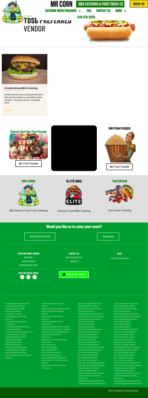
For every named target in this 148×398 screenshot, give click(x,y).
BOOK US (74, 261)
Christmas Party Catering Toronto (91, 373)
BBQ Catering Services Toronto (89, 319)
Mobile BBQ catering (13, 311)
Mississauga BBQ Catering (15, 309)
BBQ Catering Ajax (48, 345)
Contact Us (103, 11)
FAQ (89, 11)
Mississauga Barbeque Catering (17, 303)
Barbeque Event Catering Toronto (54, 340)
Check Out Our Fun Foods (28, 132)
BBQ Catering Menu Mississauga (90, 303)
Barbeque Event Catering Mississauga (51, 336)
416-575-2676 (86, 17)
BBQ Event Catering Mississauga (90, 329)
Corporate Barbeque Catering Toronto (53, 305)
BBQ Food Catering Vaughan (88, 337)
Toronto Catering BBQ (13, 345)
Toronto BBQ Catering (119, 265)
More (121, 11)
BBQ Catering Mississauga (119, 270)
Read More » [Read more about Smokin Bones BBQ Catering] (8, 110)
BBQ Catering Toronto (119, 262)
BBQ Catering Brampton (50, 350)
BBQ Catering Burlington (51, 352)
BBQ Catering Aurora (49, 347)
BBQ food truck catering (87, 340)
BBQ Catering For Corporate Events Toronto (55, 361)
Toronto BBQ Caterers (13, 340)
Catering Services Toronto (88, 370)
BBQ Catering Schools (86, 311)
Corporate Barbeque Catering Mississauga (89, 377)
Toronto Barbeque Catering (15, 337)
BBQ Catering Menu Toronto (88, 306)
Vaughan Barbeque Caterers (16, 350)
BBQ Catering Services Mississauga (91, 316)
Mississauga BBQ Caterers (15, 306)
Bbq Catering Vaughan (86, 327)
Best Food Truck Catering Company (91, 363)
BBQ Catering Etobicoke (119, 267)
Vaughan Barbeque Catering (16, 352)
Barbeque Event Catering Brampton (55, 332)
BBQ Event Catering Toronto (88, 332)
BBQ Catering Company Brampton (54, 358)
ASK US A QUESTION (74, 257)
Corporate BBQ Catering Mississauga (92, 383)
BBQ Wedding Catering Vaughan (89, 350)
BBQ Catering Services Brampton (90, 314)
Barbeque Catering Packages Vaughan (53, 312)
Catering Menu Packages (63, 11)
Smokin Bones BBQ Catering (21, 88)
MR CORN (28, 181)
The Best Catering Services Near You (19, 332)
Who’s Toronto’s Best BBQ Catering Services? (18, 356)
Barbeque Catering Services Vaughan (56, 329)
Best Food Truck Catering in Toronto (91, 365)
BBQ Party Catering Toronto (88, 345)
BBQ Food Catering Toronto (88, 334)
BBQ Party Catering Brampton (89, 342)
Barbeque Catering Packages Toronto (56, 309)
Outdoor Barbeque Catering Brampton (15, 318)
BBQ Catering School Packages (89, 309)
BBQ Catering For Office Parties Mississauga (54, 366)
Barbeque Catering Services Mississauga (52, 323)
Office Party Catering (13, 314)
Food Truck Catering (119, 258)
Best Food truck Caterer (87, 360)
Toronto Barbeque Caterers (16, 334)
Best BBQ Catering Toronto (88, 355)
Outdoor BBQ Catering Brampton (17, 327)
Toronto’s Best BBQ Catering (16, 347)
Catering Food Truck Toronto (89, 368)
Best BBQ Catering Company (88, 352)
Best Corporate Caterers (87, 358)
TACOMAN (119, 181)
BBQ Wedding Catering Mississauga (91, 347)
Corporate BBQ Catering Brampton (91, 381)
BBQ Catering (46, 342)
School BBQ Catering (13, 329)
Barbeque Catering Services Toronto (55, 327)
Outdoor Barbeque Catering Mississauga (15, 323)
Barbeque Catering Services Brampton (52, 318)
